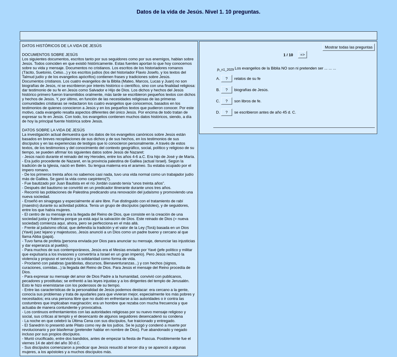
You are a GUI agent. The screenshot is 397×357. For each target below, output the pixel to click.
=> (302, 54)
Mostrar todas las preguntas (348, 47)
